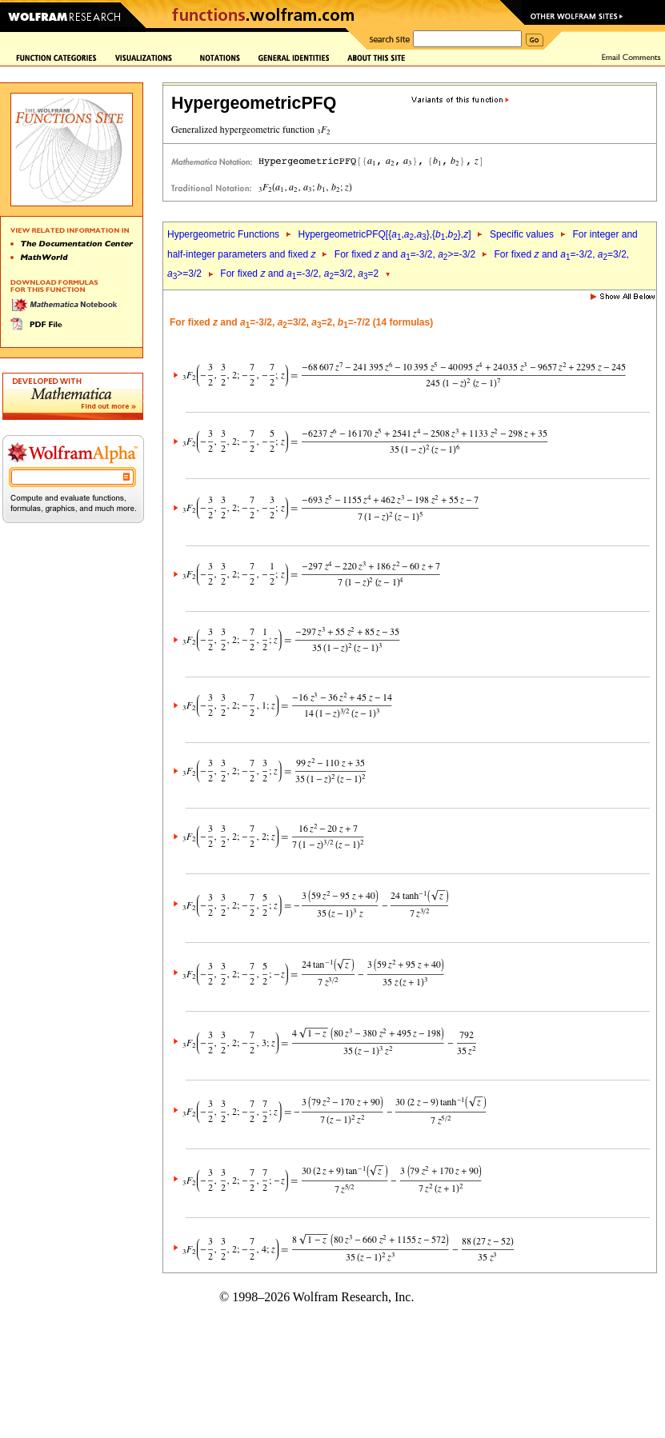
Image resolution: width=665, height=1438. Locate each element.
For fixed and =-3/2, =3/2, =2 (299, 273)
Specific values (522, 234)
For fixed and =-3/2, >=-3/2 (405, 254)
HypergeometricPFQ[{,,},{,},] (384, 234)
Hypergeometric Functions (223, 234)
